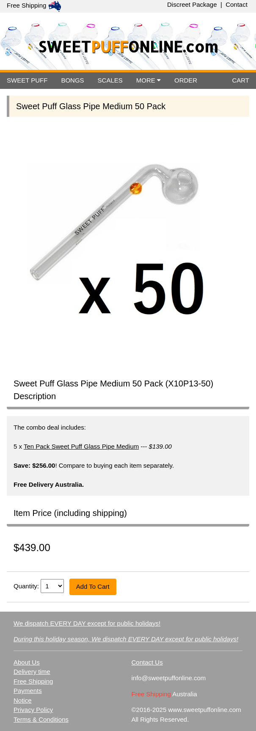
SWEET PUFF (27, 80)
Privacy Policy (33, 709)
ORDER (185, 80)
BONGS (72, 80)
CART (240, 80)
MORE (148, 80)
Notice (23, 700)
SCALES (110, 80)
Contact (237, 4)
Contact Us (146, 662)
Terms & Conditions (41, 719)
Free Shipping (33, 681)
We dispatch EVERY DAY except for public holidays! (87, 623)
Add (93, 586)
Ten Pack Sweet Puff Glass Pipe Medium (81, 446)
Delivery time (32, 671)
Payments (28, 690)
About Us (27, 662)
